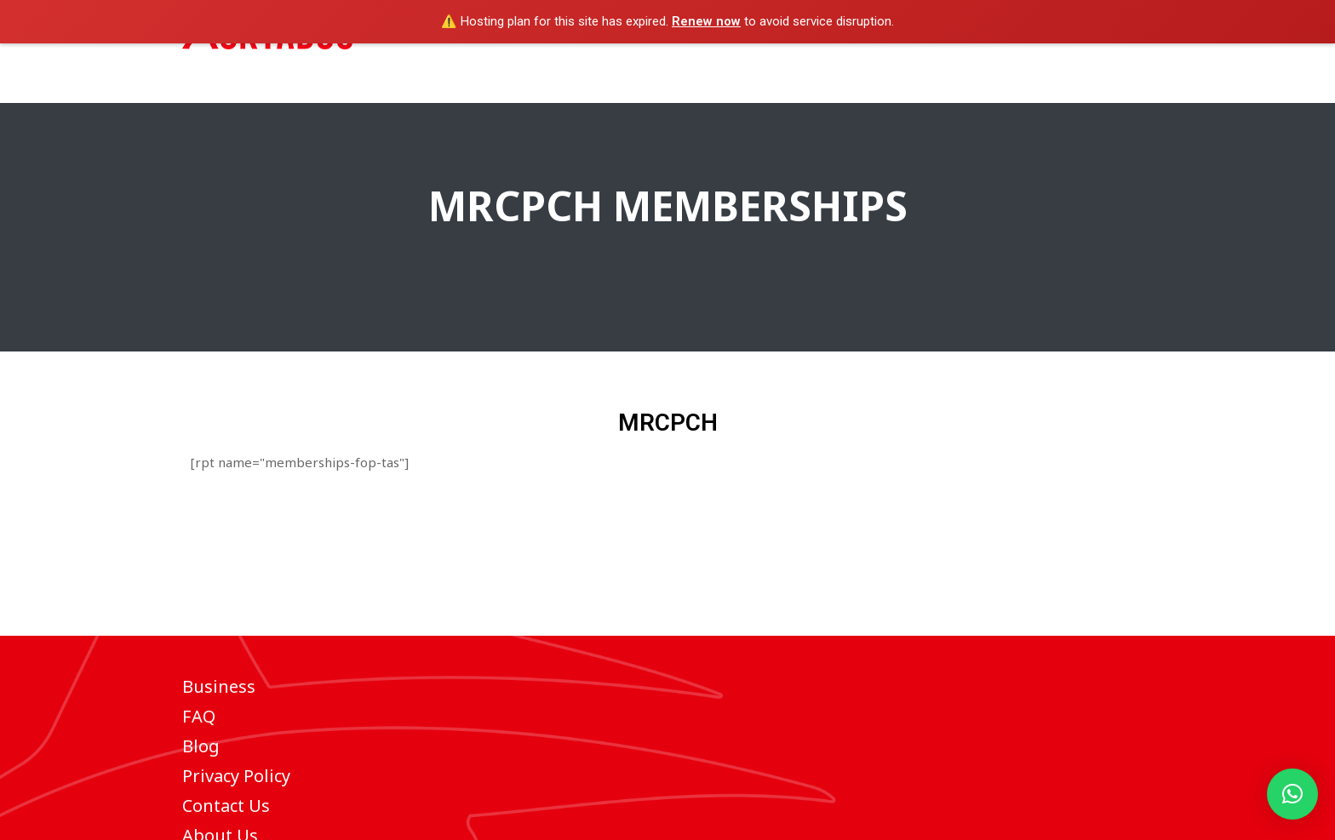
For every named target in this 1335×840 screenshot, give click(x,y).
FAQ (198, 716)
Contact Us (226, 805)
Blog (201, 745)
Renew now (706, 21)
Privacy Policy (236, 775)
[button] (1292, 794)
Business (218, 686)
